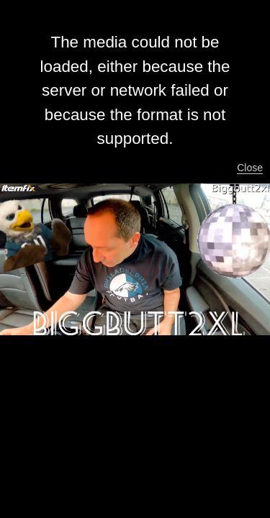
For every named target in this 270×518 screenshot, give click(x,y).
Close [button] (250, 167)
